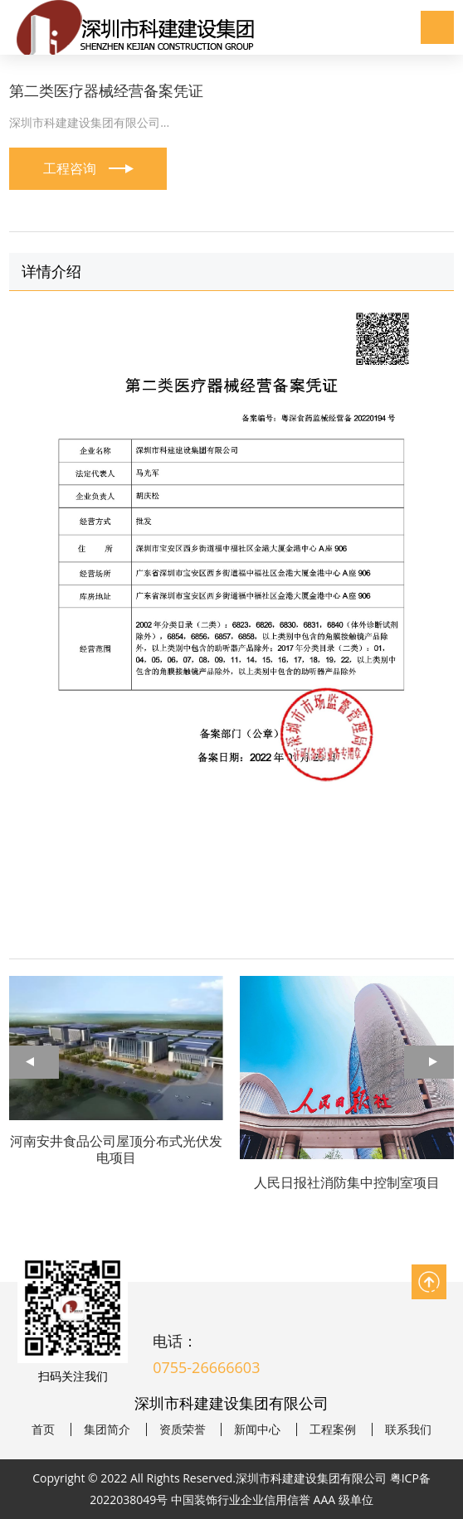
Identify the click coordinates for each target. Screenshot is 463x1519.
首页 (43, 1429)
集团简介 (107, 1429)
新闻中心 (257, 1429)
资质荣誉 (182, 1429)
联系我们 (408, 1429)
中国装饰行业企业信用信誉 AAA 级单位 (272, 1499)
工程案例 (332, 1429)
